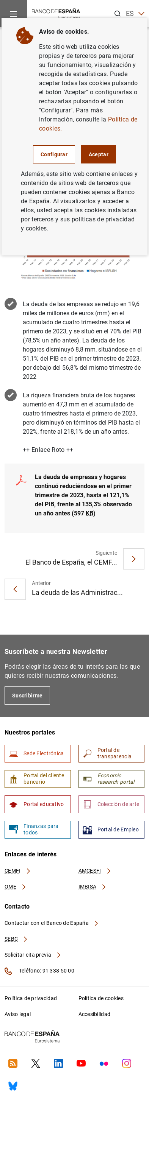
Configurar (54, 154)
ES (135, 13)
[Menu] (13, 13)
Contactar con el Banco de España (52, 923)
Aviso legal (18, 1014)
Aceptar (98, 154)
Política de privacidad (31, 998)
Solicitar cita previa (33, 955)
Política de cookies (101, 998)
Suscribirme (27, 695)
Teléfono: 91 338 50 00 (39, 971)
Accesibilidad (94, 1014)
